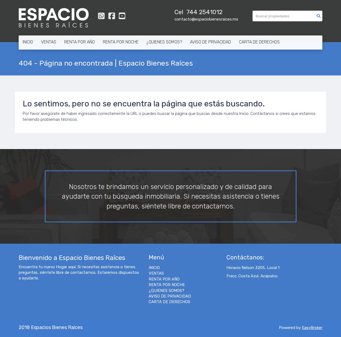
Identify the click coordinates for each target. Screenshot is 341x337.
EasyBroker (312, 327)
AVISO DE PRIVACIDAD (210, 42)
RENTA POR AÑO (79, 42)
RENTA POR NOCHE (121, 42)
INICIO (28, 42)
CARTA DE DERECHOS (259, 42)
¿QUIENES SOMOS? (164, 42)
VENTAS (48, 42)
